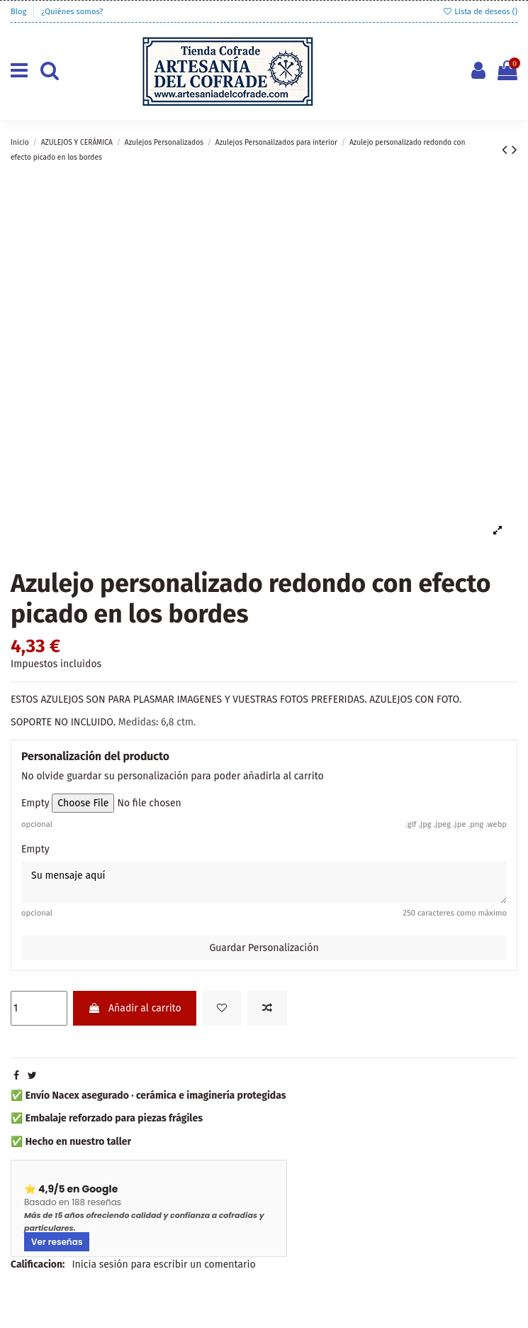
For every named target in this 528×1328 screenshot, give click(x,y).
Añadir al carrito (134, 1008)
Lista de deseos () (479, 11)
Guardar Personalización (263, 948)
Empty (35, 803)
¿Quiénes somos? (72, 11)
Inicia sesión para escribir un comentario (163, 1264)
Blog (19, 11)
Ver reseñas (56, 1242)
